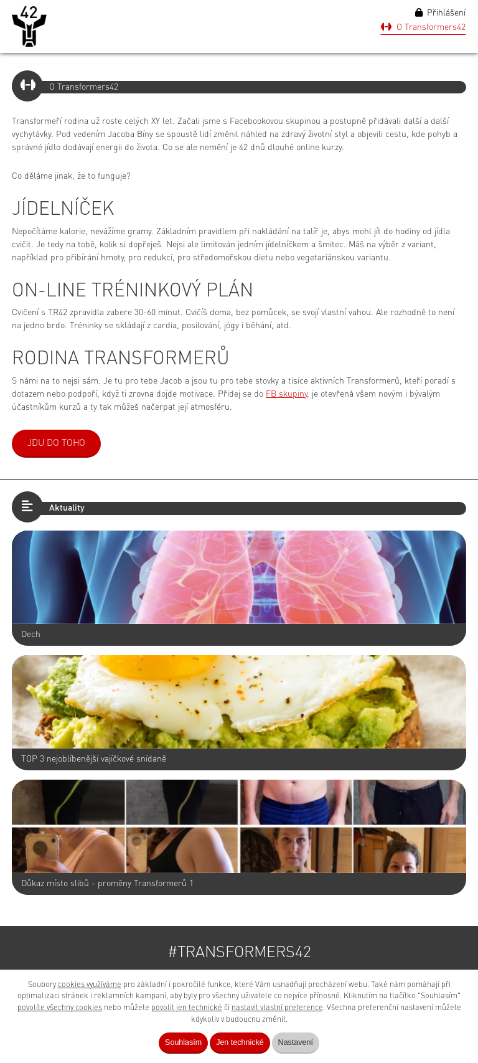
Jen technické (239, 1042)
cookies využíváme (89, 985)
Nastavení (295, 1042)
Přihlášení (440, 12)
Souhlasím (183, 1042)
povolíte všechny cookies (59, 1008)
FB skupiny (286, 394)
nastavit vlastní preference (277, 1008)
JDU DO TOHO (56, 443)
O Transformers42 (423, 27)
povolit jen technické (186, 1008)
